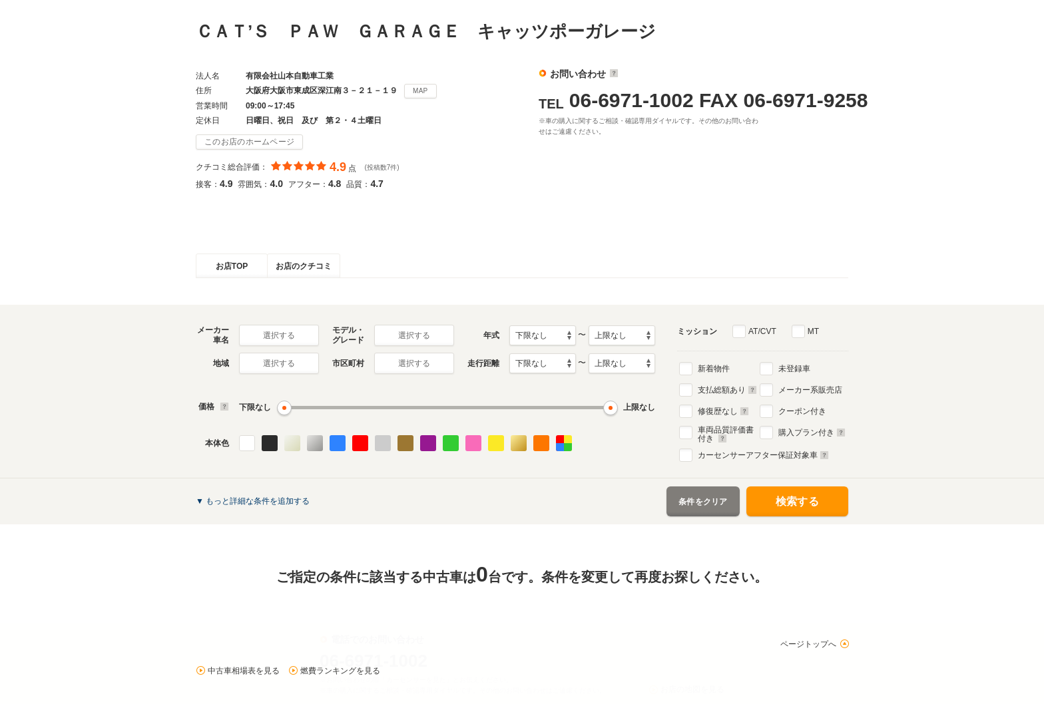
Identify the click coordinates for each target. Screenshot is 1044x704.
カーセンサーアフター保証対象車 (763, 455)
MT (813, 331)
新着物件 (714, 368)
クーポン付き (802, 411)
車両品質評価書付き (726, 432)
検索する (797, 501)
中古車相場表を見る (244, 670)
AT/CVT (762, 331)
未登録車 (794, 368)
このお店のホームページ (249, 141)
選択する (279, 335)
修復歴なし (723, 411)
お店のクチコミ (304, 266)
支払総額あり (727, 390)
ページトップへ (808, 644)
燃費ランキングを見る (340, 670)
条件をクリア (703, 501)
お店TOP (232, 266)
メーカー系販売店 (810, 390)
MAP (420, 90)
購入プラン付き (812, 432)
